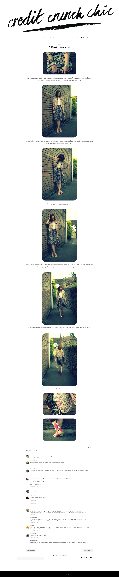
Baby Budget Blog (34, 476)
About (38, 37)
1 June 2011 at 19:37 (34, 514)
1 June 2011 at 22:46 (34, 537)
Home (32, 37)
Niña (31, 525)
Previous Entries (88, 550)
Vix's (40, 141)
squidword (32, 460)
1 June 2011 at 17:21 (34, 492)
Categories (61, 37)
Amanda (32, 533)
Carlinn (31, 454)
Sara (31, 489)
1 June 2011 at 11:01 (34, 465)
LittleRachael (33, 495)
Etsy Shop (53, 37)
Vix (30, 508)
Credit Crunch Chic (55, 574)
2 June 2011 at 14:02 (34, 544)
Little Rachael (33, 500)
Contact (45, 37)
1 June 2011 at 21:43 (34, 522)
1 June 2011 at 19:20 (34, 505)
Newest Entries (31, 550)
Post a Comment (31, 547)
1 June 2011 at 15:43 (34, 486)
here (72, 443)
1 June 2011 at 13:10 (34, 474)
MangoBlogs (69, 574)
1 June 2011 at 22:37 (34, 530)
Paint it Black (33, 468)
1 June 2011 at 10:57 (34, 457)
